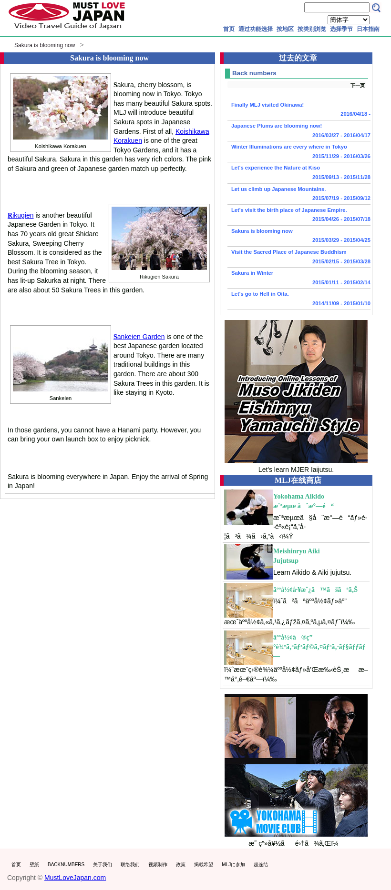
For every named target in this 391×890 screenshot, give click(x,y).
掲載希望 (203, 864)
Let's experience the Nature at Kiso (298, 173)
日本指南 (368, 29)
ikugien (21, 215)
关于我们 (102, 864)
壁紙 (34, 864)
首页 (229, 29)
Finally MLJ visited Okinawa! (298, 110)
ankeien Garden (139, 336)
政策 (180, 864)
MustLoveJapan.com (75, 877)
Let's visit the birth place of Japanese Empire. (298, 215)
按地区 (285, 29)
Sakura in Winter (298, 278)
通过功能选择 (255, 29)
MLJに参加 (233, 864)
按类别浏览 (312, 29)
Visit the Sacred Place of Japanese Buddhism (298, 257)
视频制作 (157, 864)
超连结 (261, 864)
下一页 (357, 85)
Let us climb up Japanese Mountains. (298, 194)
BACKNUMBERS (66, 864)
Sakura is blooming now (44, 45)
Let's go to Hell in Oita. (298, 299)
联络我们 (130, 864)
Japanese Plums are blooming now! (298, 131)
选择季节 (341, 29)
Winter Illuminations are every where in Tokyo (298, 152)
